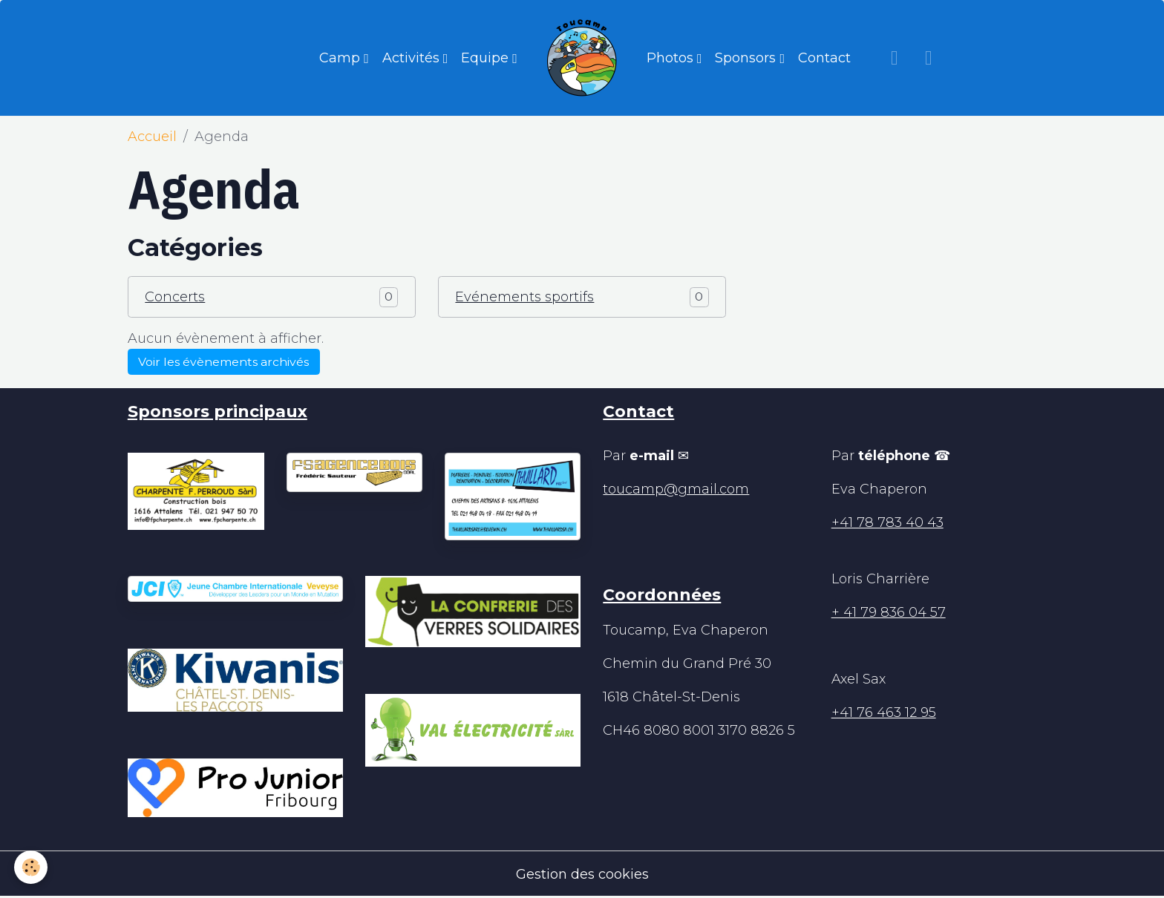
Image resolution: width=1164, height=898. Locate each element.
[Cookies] (31, 867)
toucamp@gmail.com (676, 489)
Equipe (486, 58)
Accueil (152, 136)
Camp (341, 58)
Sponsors (747, 58)
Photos (672, 58)
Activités (412, 58)
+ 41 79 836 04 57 (888, 612)
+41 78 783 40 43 (887, 522)
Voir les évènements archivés (223, 362)
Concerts (175, 297)
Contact (824, 58)
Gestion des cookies (582, 874)
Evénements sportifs (524, 297)
